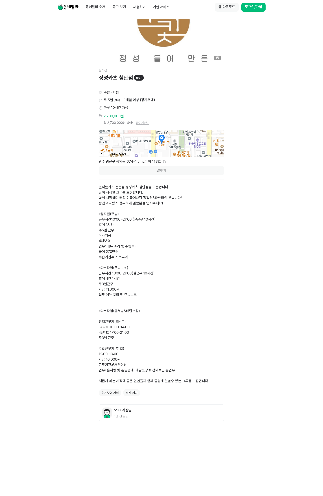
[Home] (68, 7)
